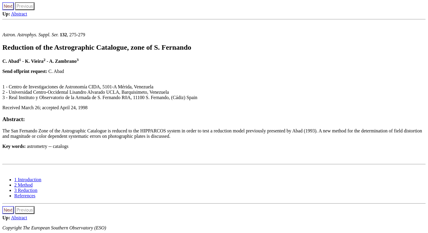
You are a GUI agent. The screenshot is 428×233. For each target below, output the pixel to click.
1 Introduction (27, 179)
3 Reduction (25, 190)
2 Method (23, 184)
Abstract (19, 13)
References (24, 195)
